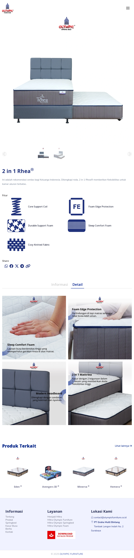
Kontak (9, 532)
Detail (77, 284)
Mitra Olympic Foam (58, 526)
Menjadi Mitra (54, 516)
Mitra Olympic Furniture (59, 519)
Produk (9, 519)
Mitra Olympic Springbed (60, 522)
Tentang (9, 516)
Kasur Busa (11, 526)
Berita (8, 528)
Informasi (59, 284)
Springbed (10, 522)
